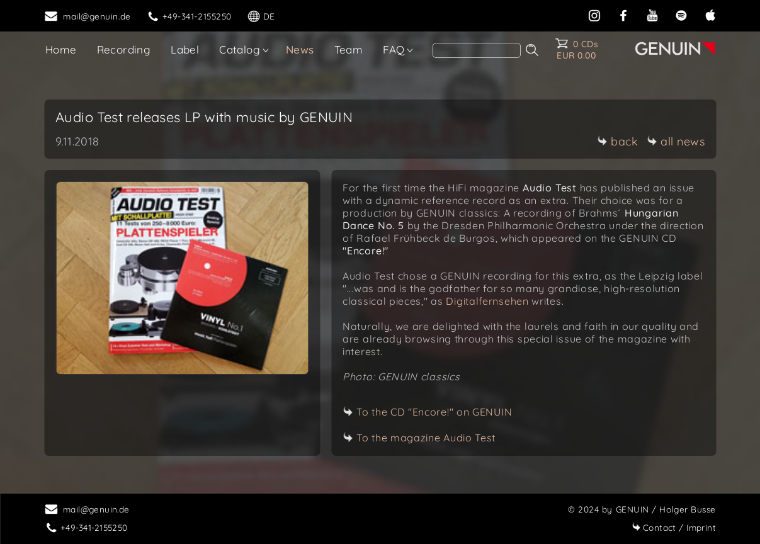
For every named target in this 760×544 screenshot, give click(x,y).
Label (185, 49)
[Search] (477, 50)
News (300, 49)
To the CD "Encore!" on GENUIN (434, 411)
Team (348, 49)
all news (676, 141)
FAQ (393, 49)
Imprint (674, 527)
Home (61, 49)
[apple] (710, 14)
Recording (124, 49)
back (617, 141)
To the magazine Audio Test (426, 437)
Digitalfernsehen (487, 301)
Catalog (239, 49)
